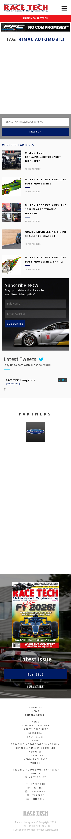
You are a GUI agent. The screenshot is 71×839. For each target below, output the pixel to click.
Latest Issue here (35, 729)
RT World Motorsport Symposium (35, 744)
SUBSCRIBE (15, 324)
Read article (33, 169)
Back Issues (35, 736)
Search (35, 131)
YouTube (35, 795)
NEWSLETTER (35, 18)
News (35, 711)
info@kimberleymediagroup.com (40, 829)
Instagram (35, 791)
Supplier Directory (35, 725)
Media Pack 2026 (36, 759)
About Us (35, 707)
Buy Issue (35, 674)
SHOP (35, 740)
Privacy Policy (35, 777)
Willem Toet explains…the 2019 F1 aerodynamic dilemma (46, 209)
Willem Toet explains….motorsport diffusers (43, 157)
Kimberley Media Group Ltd (35, 748)
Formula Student (35, 715)
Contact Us (35, 755)
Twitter (35, 787)
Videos (35, 763)
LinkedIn (35, 799)
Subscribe (35, 687)
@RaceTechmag (13, 383)
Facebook (35, 784)
